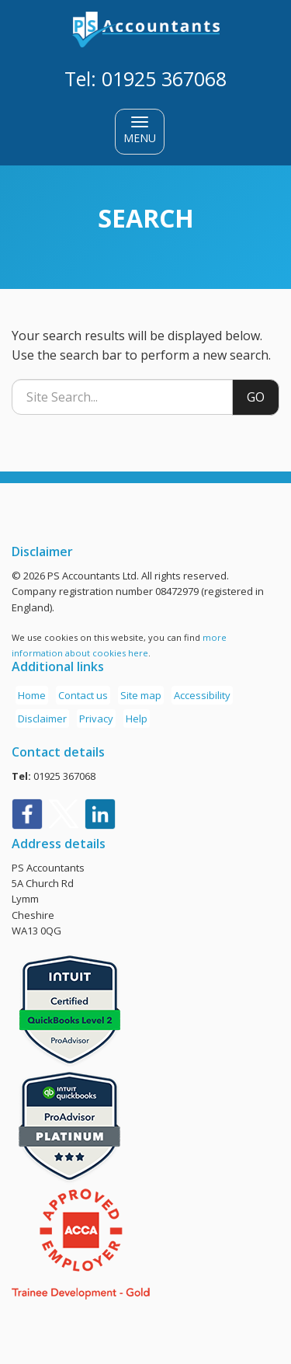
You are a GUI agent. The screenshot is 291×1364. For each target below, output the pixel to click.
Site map (140, 695)
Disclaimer (42, 718)
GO (256, 396)
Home (32, 695)
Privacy (96, 718)
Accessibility (202, 695)
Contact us (83, 695)
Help (136, 718)
